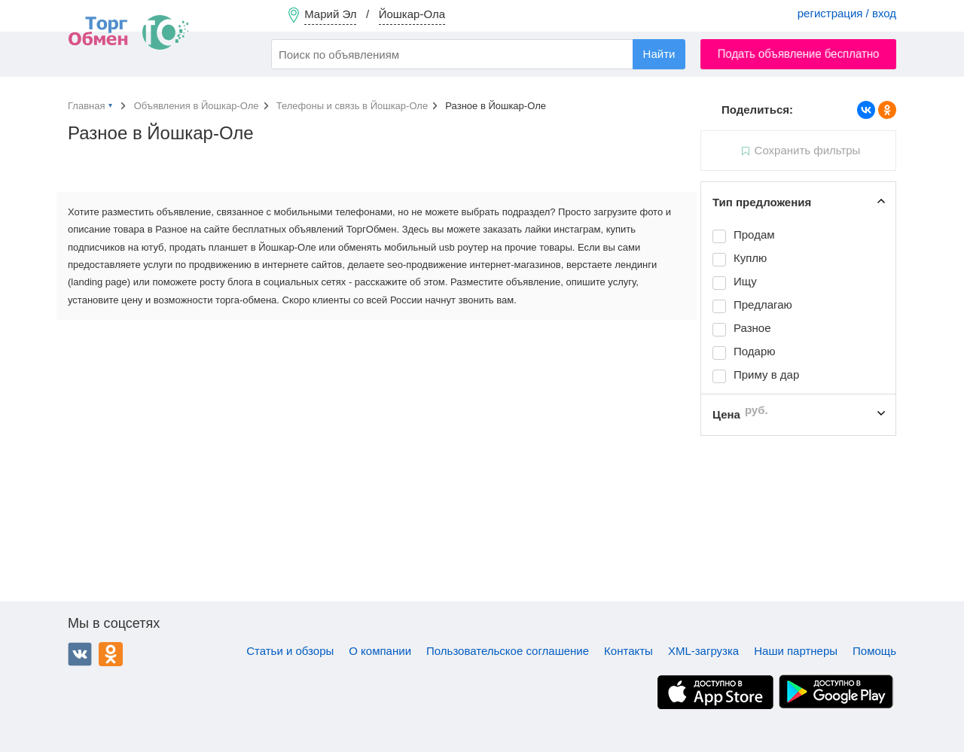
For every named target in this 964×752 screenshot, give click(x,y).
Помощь (874, 650)
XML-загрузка (703, 650)
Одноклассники (111, 654)
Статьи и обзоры (290, 650)
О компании (380, 650)
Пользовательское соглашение (507, 650)
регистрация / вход (847, 13)
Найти (659, 53)
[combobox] (478, 54)
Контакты (628, 650)
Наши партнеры (795, 650)
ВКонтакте (80, 654)
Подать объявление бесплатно (799, 53)
